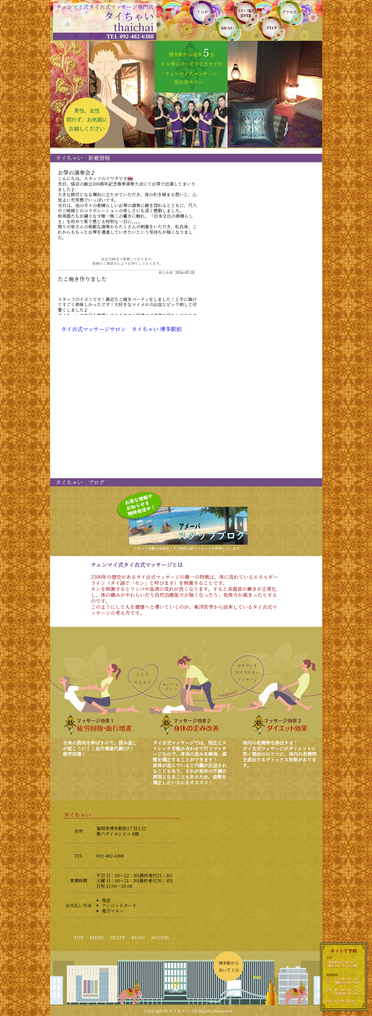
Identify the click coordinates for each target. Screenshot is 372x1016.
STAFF (117, 937)
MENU (97, 937)
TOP (79, 937)
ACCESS (160, 937)
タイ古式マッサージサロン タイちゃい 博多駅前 (121, 329)
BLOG (138, 937)
